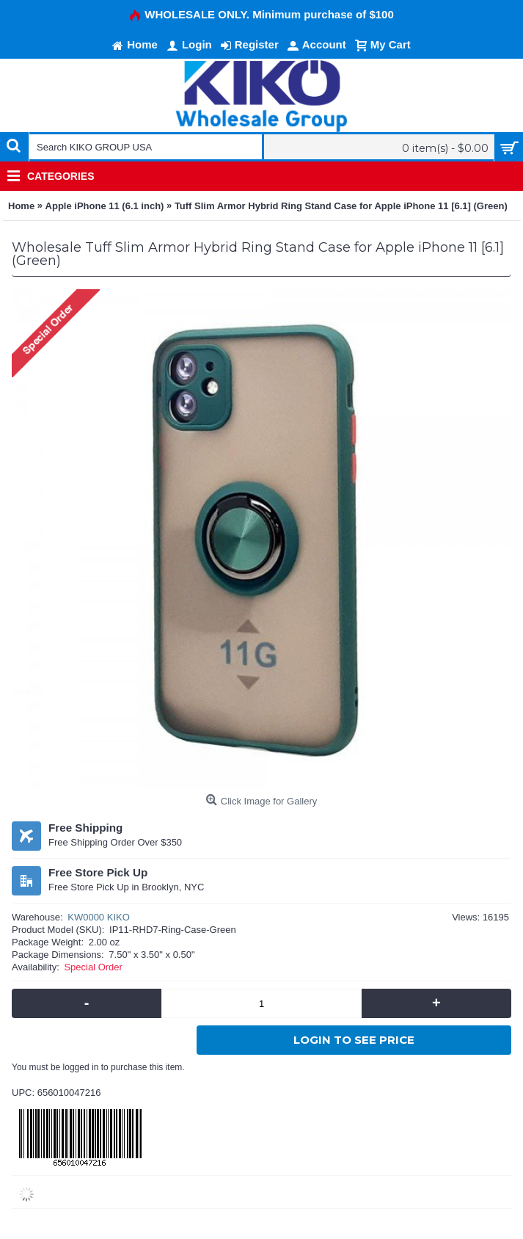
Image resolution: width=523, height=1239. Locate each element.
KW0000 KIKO (98, 917)
